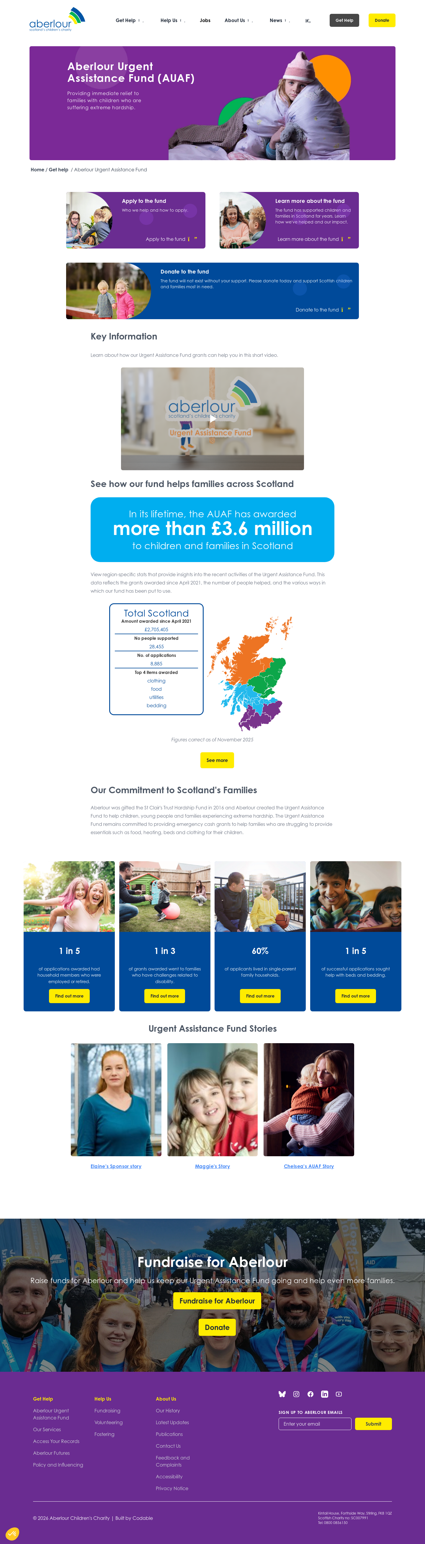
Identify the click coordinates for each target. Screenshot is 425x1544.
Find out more (69, 995)
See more (217, 760)
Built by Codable (134, 1518)
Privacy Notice (172, 1488)
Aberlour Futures (51, 1453)
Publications (169, 1434)
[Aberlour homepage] (58, 20)
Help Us (102, 1399)
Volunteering (108, 1422)
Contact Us (168, 1446)
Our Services (47, 1429)
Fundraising (107, 1411)
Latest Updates (172, 1422)
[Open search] (308, 20)
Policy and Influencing (58, 1465)
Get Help (344, 20)
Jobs (205, 20)
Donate (382, 20)
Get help (58, 170)
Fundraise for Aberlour (217, 1300)
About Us (166, 1399)
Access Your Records (56, 1441)
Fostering (104, 1434)
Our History (168, 1411)
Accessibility (169, 1477)
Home (37, 170)
